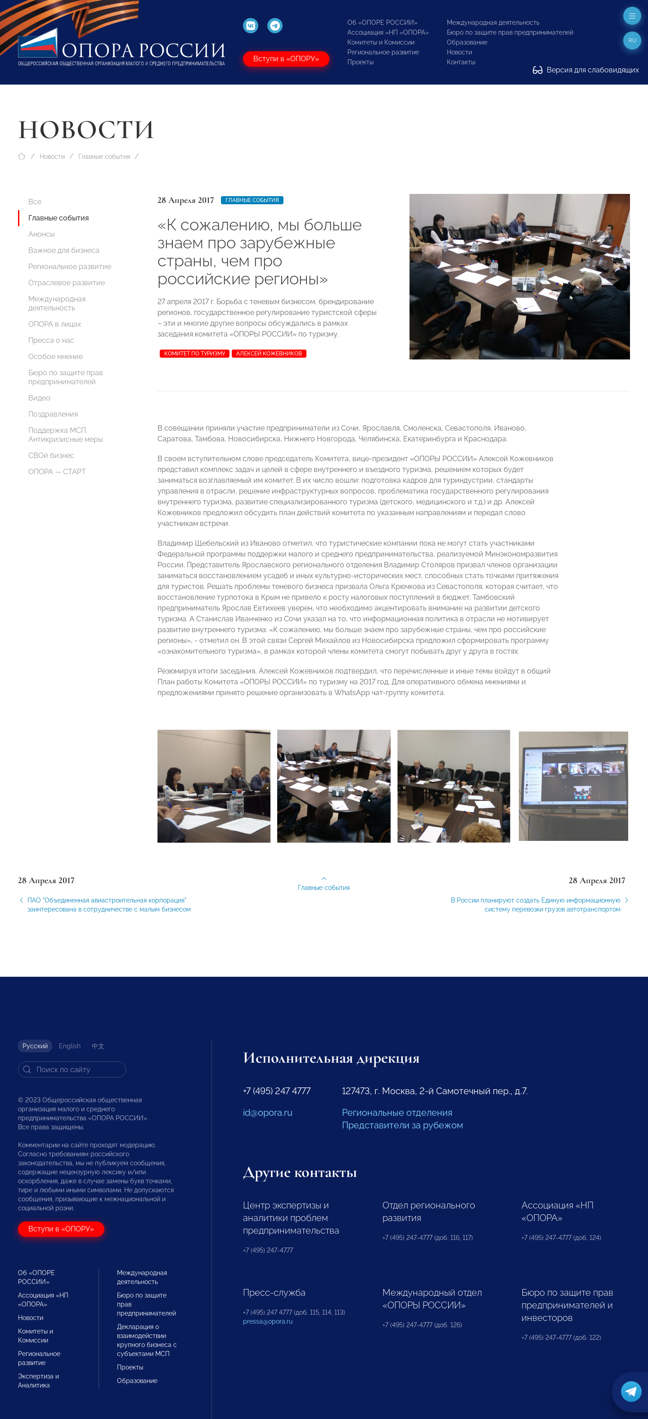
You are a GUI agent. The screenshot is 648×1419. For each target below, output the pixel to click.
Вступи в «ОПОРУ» (286, 58)
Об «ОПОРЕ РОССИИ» (382, 22)
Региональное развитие (383, 52)
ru (632, 40)
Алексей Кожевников (269, 353)
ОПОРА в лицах (54, 324)
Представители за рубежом (402, 1125)
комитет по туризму (194, 353)
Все (34, 202)
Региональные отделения (397, 1112)
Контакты (461, 62)
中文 (98, 1046)
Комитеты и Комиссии (380, 42)
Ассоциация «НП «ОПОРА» (388, 32)
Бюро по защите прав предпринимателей (510, 32)
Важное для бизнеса (63, 250)
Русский (35, 1046)
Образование (467, 42)
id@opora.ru (267, 1112)
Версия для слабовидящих (586, 70)
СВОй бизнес (51, 455)
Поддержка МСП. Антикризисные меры (65, 435)
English (70, 1046)
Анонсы (41, 234)
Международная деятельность (493, 22)
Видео (39, 398)
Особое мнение (55, 356)
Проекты (360, 62)
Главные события (104, 156)
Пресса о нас (51, 340)
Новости (459, 52)
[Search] (72, 1069)
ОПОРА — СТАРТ (57, 471)
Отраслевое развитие (66, 282)
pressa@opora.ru (267, 1321)
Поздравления (53, 414)
